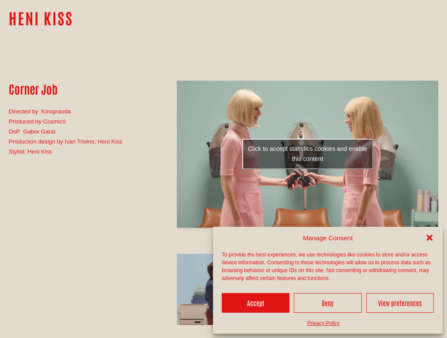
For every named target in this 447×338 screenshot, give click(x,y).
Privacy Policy (323, 323)
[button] (429, 237)
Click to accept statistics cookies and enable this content (307, 153)
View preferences (400, 303)
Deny (328, 303)
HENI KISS (41, 17)
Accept (255, 303)
